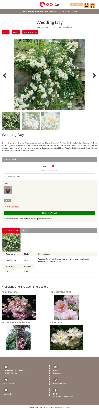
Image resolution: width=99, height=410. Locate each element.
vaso (24, 230)
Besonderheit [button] (30, 32)
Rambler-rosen (55, 27)
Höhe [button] (5, 32)
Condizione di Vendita (62, 408)
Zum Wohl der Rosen (68, 12)
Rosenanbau (51, 12)
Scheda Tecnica (11, 230)
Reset (7, 200)
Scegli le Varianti (49, 213)
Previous (5, 75)
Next (93, 75)
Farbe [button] (16, 32)
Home (28, 27)
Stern (18, 177)
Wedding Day (68, 27)
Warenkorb (76, 4)
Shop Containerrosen (33, 12)
